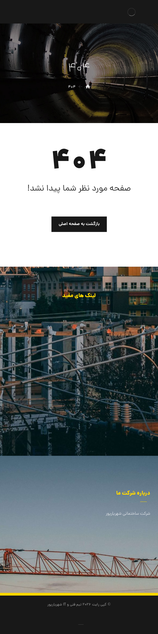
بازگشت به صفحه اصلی (79, 224)
